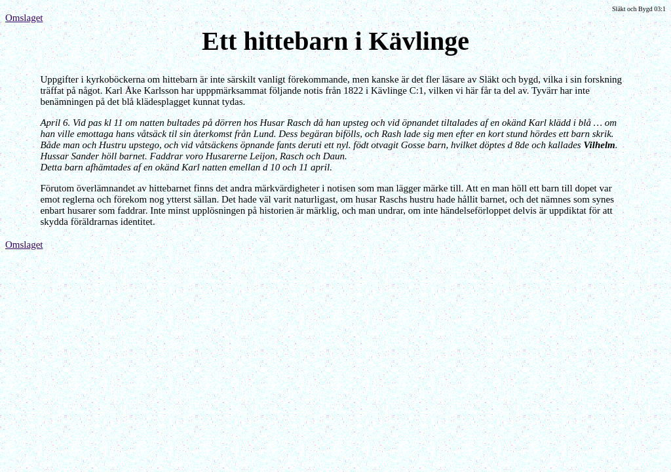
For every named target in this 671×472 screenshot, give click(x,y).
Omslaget (24, 17)
